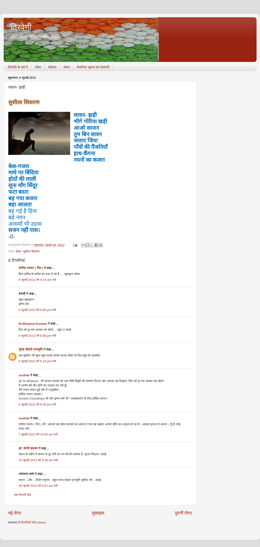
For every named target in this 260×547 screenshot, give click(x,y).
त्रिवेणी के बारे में (18, 67)
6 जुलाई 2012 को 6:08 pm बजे (37, 335)
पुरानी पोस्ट (183, 513)
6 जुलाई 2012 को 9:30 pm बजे (37, 404)
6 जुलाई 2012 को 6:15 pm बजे (37, 361)
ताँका (38, 67)
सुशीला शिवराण (31, 251)
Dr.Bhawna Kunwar (33, 323)
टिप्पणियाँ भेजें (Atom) (33, 522)
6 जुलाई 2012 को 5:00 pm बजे (37, 310)
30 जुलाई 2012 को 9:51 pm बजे (38, 485)
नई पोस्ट (14, 513)
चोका (67, 67)
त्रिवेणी (21, 27)
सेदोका (52, 67)
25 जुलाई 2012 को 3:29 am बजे (38, 460)
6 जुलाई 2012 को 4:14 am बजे (37, 279)
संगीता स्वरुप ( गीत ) (31, 268)
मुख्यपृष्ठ (98, 513)
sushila (24, 375)
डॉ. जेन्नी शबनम (28, 448)
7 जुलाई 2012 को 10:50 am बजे (38, 434)
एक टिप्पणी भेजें (22, 495)
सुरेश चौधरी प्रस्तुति (31, 349)
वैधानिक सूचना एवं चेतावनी (93, 67)
